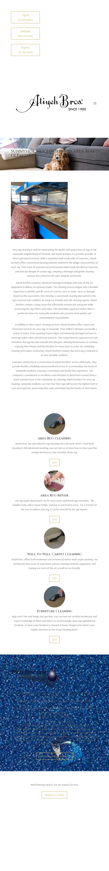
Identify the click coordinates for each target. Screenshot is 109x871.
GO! (54, 462)
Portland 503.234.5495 (25, 33)
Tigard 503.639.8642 (25, 17)
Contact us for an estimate (54, 756)
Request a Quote (54, 795)
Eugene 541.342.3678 (25, 50)
